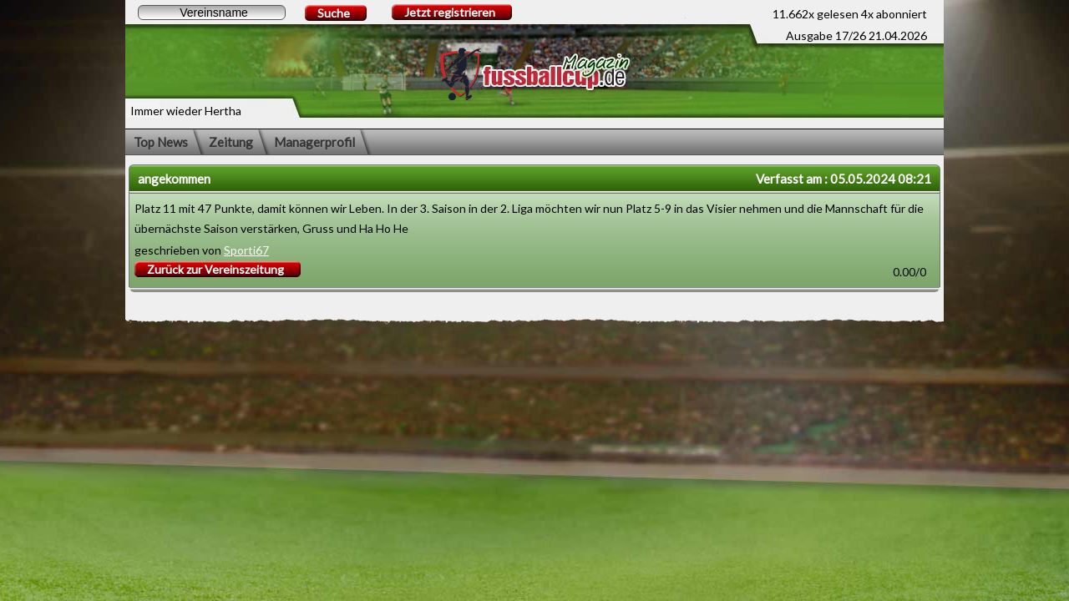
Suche (333, 13)
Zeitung (231, 141)
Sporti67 (246, 250)
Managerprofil (314, 141)
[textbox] (212, 12)
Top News (161, 141)
